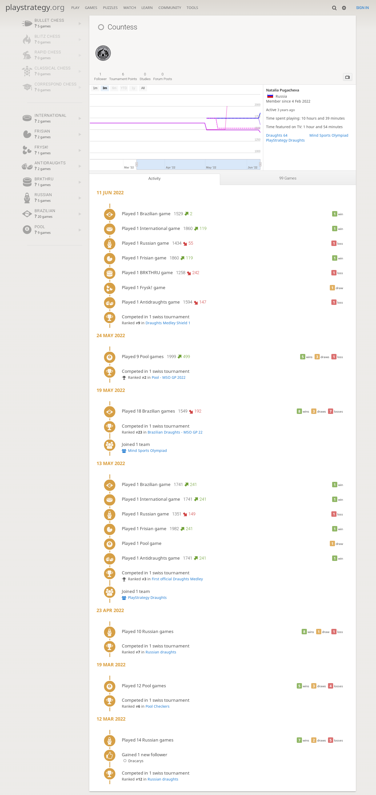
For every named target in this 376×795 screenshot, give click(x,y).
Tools (192, 7)
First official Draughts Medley (177, 578)
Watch (129, 7)
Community (169, 7)
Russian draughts (161, 652)
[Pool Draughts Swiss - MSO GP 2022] (103, 48)
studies (145, 76)
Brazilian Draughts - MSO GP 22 (175, 432)
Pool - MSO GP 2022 (169, 377)
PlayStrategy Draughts (285, 140)
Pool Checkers (158, 706)
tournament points (123, 76)
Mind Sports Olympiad (328, 135)
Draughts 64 (276, 135)
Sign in (362, 8)
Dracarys (132, 760)
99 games (288, 178)
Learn (147, 7)
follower (100, 76)
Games (91, 7)
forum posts (162, 76)
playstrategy (35, 7)
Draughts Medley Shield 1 (168, 322)
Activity (154, 178)
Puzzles (110, 7)
